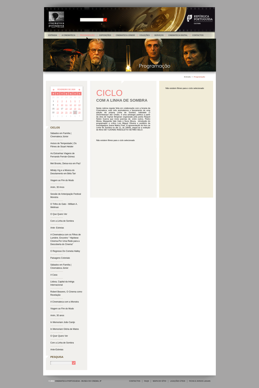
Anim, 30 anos (57, 315)
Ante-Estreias (56, 349)
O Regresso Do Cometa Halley (65, 251)
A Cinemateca (68, 35)
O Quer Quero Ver (59, 336)
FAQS (146, 381)
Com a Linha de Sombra (62, 221)
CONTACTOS (134, 381)
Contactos (197, 35)
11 (66, 105)
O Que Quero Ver (58, 214)
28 (79, 112)
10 (62, 105)
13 (75, 105)
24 (62, 112)
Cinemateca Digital (178, 35)
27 (75, 112)
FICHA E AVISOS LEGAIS (199, 381)
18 (66, 109)
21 (79, 109)
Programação (87, 35)
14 (79, 105)
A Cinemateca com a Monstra (64, 302)
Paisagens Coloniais (60, 258)
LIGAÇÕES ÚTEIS (177, 381)
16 (58, 109)
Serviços (159, 35)
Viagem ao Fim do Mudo (62, 180)
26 (71, 112)
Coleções (145, 35)
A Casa (53, 275)
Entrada (52, 35)
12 (71, 105)
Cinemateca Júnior (125, 35)
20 (75, 109)
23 (58, 112)
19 (71, 109)
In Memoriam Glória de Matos (64, 329)
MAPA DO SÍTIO (159, 381)
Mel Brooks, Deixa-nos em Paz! (65, 163)
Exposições (105, 35)
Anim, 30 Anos (57, 187)
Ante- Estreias (57, 228)
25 (66, 112)
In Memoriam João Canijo (62, 322)
